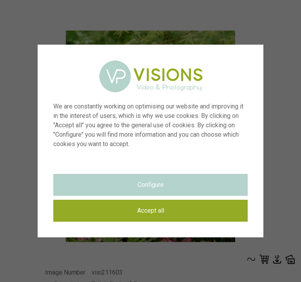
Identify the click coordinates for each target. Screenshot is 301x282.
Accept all (150, 210)
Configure (151, 184)
